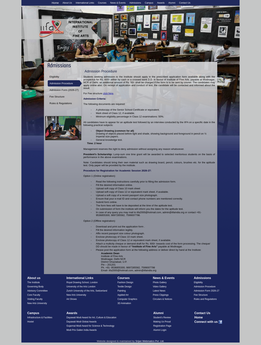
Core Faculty (33, 295)
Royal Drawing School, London (82, 282)
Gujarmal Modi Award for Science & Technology (90, 326)
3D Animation (124, 303)
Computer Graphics (127, 299)
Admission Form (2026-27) (64, 90)
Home (55, 2)
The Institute (33, 282)
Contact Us (202, 313)
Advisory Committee (37, 290)
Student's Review (162, 317)
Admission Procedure (61, 83)
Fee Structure (57, 96)
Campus (33, 313)
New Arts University (37, 303)
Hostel (30, 321)
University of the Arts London (80, 286)
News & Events (164, 278)
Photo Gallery (160, 282)
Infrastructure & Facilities (39, 317)
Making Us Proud (162, 321)
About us (33, 278)
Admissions (202, 278)
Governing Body (35, 286)
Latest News (159, 290)
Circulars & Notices (162, 299)
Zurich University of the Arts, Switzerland (86, 290)
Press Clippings (161, 295)
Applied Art (122, 295)
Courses (123, 278)
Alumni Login (159, 330)
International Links (79, 278)
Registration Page (162, 326)
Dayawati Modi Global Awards (81, 321)
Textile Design (124, 286)
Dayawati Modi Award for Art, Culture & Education (91, 317)
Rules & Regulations (61, 103)
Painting (121, 290)
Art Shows (71, 299)
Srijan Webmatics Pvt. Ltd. (149, 341)
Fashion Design (125, 282)
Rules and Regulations (205, 299)
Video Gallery (159, 286)
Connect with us (208, 321)
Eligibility (54, 76)
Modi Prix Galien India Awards (81, 330)
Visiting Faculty (34, 299)
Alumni (158, 313)
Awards (71, 313)
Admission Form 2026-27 (206, 290)
